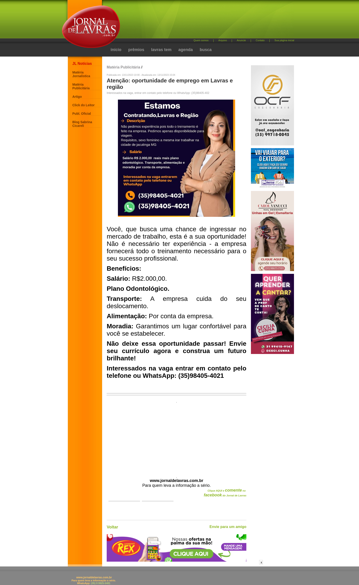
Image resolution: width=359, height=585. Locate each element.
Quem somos (200, 40)
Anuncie (241, 40)
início (116, 49)
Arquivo (222, 40)
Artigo (77, 96)
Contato (260, 40)
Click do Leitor (83, 105)
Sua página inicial (284, 40)
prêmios (136, 49)
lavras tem (161, 49)
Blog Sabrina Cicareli (82, 124)
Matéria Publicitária (81, 86)
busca (206, 49)
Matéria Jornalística (81, 74)
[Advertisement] (203, 21)
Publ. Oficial (81, 113)
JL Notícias (82, 63)
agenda (185, 49)
